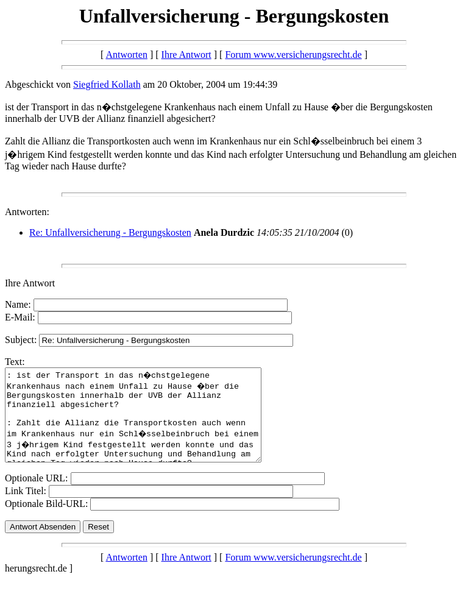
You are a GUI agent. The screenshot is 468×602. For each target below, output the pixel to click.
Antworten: (27, 212)
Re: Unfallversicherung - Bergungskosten (110, 232)
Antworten (126, 54)
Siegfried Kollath (107, 84)
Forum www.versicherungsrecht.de (293, 54)
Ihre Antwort (186, 54)
